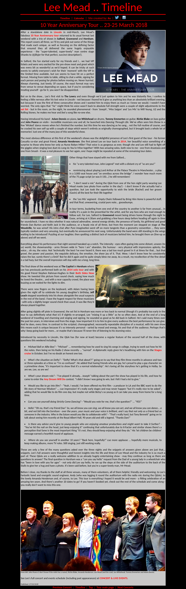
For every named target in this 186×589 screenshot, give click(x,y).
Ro (109, 18)
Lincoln (58, 32)
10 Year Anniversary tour (45, 35)
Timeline (65, 18)
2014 (123, 141)
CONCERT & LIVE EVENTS (113, 578)
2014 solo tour (75, 269)
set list (24, 109)
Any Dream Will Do (54, 379)
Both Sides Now (85, 273)
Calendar (79, 18)
